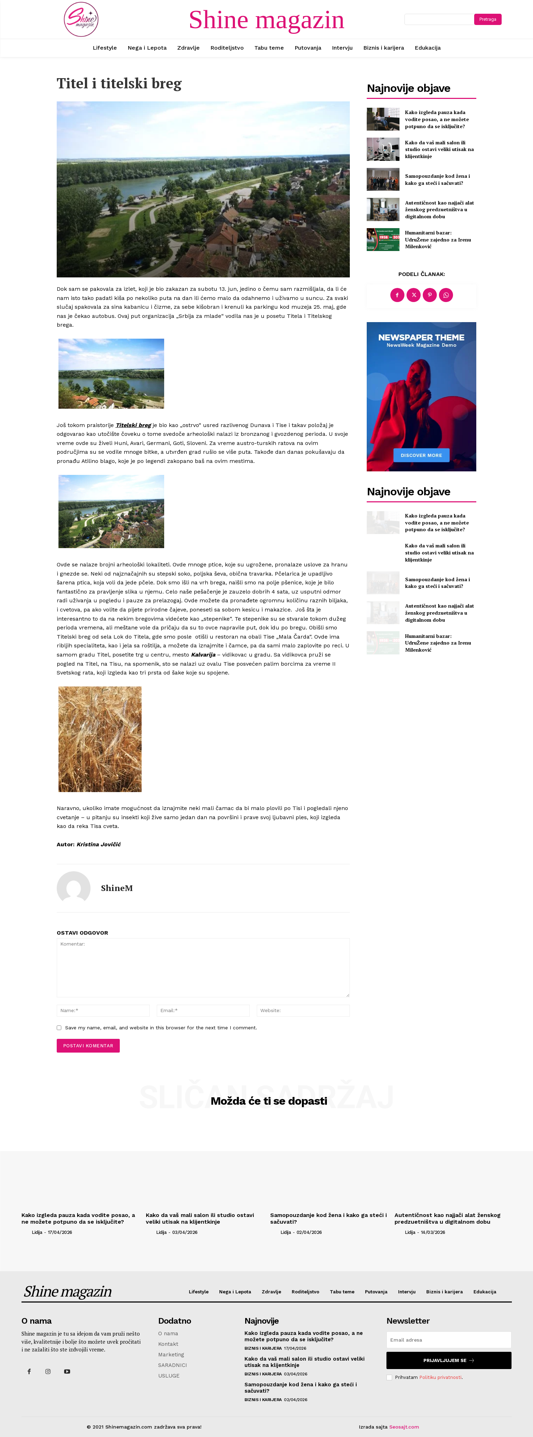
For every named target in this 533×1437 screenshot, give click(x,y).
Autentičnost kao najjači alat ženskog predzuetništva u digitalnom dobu (439, 209)
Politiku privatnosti (440, 1377)
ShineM (117, 888)
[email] (449, 1339)
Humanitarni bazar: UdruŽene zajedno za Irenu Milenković (438, 239)
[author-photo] (26, 1232)
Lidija (37, 1232)
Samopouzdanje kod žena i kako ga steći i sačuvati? (437, 179)
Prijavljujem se (449, 1360)
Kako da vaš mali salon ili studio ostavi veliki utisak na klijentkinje (439, 149)
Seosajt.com (404, 1427)
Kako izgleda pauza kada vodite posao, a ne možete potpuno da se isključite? (437, 119)
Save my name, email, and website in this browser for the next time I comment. (161, 1027)
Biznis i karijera (263, 1348)
